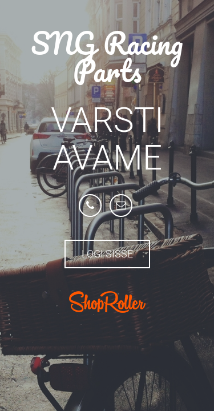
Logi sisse (107, 254)
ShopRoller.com (107, 302)
